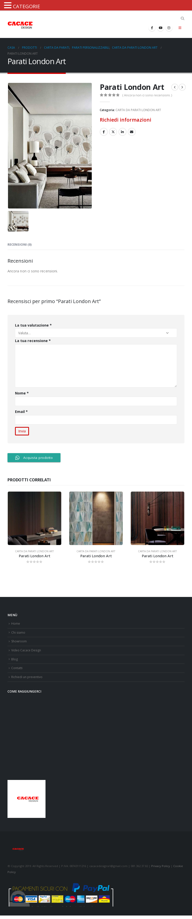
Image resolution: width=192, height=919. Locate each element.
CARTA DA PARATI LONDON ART (138, 110)
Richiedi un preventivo (27, 680)
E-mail (132, 132)
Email (21, 411)
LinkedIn (122, 132)
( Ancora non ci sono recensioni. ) (147, 95)
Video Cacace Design (26, 652)
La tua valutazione (33, 325)
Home (15, 624)
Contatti (17, 671)
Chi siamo (18, 633)
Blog (14, 661)
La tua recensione (33, 340)
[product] (34, 518)
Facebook (104, 132)
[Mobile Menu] (179, 27)
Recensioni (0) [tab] (20, 244)
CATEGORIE (26, 6)
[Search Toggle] (182, 18)
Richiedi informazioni (125, 119)
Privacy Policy (160, 869)
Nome (22, 393)
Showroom (19, 642)
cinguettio (113, 132)
